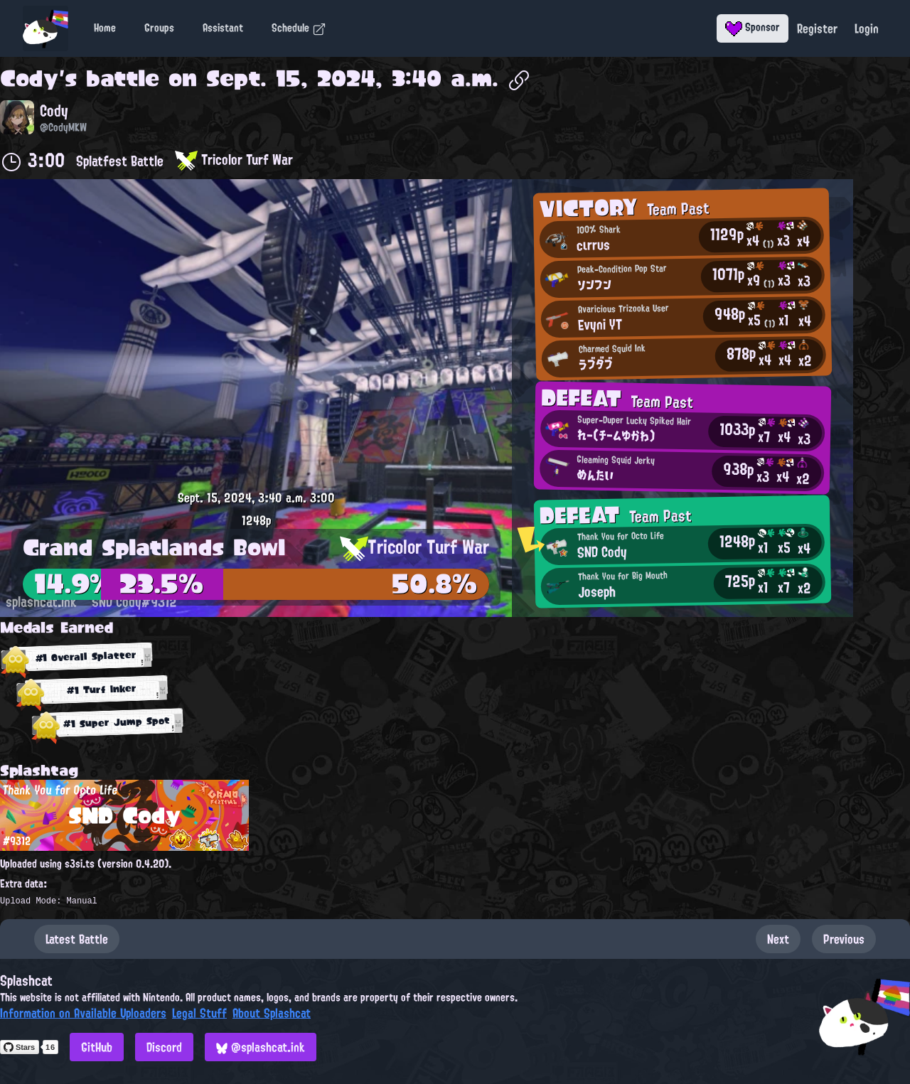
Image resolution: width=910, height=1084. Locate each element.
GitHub (96, 1047)
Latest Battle (77, 939)
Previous (843, 939)
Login (867, 28)
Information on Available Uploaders (83, 1012)
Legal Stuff (199, 1012)
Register (817, 28)
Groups (159, 28)
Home (105, 28)
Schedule (299, 28)
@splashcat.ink (260, 1047)
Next (778, 939)
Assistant (223, 28)
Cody (29, 78)
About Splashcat (271, 1012)
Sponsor (752, 27)
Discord (164, 1047)
